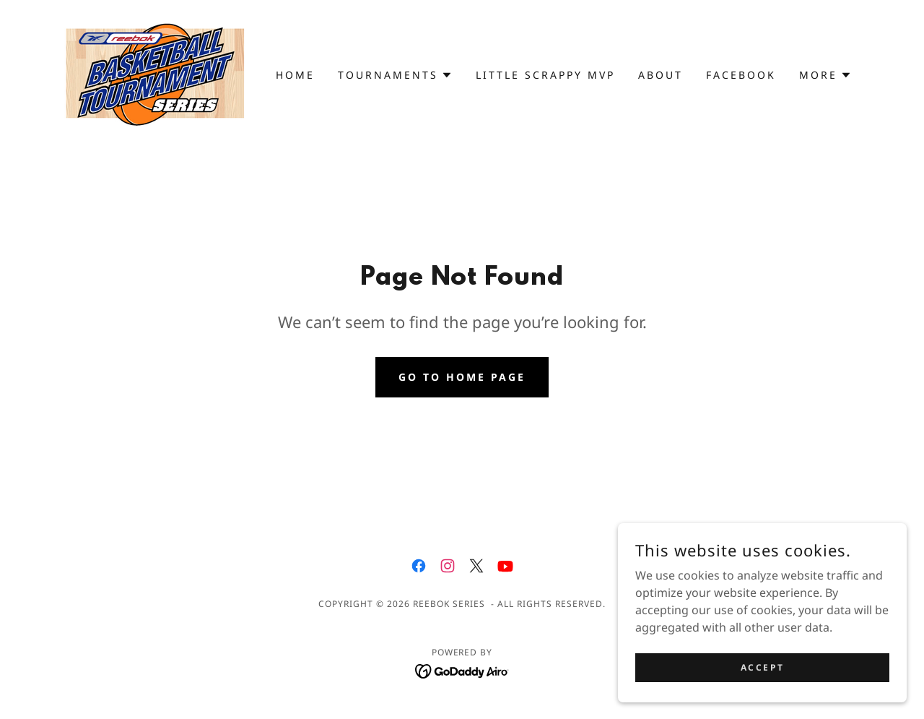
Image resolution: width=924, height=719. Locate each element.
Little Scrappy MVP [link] (545, 75)
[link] (155, 74)
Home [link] (295, 75)
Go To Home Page (462, 377)
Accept (762, 697)
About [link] (660, 75)
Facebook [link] (741, 75)
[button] (395, 75)
